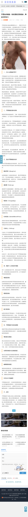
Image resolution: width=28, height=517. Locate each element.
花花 (4, 20)
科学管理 (13, 6)
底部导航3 (16, 505)
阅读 (14, 410)
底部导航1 (3, 505)
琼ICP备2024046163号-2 (8, 512)
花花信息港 (14, 509)
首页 (9, 6)
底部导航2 (10, 505)
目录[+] (1, 159)
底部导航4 (22, 505)
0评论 (21, 20)
